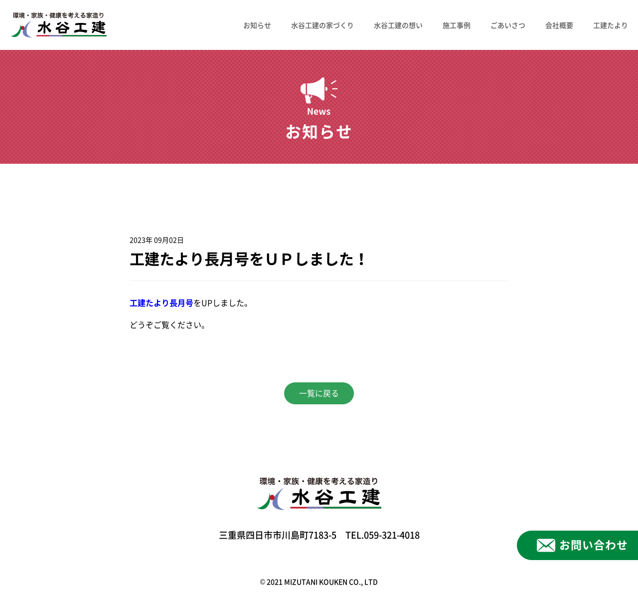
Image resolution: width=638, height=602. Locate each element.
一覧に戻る (319, 393)
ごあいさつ (507, 25)
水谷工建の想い (398, 25)
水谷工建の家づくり (322, 25)
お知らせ (257, 25)
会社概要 (559, 25)
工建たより (610, 25)
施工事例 (457, 25)
